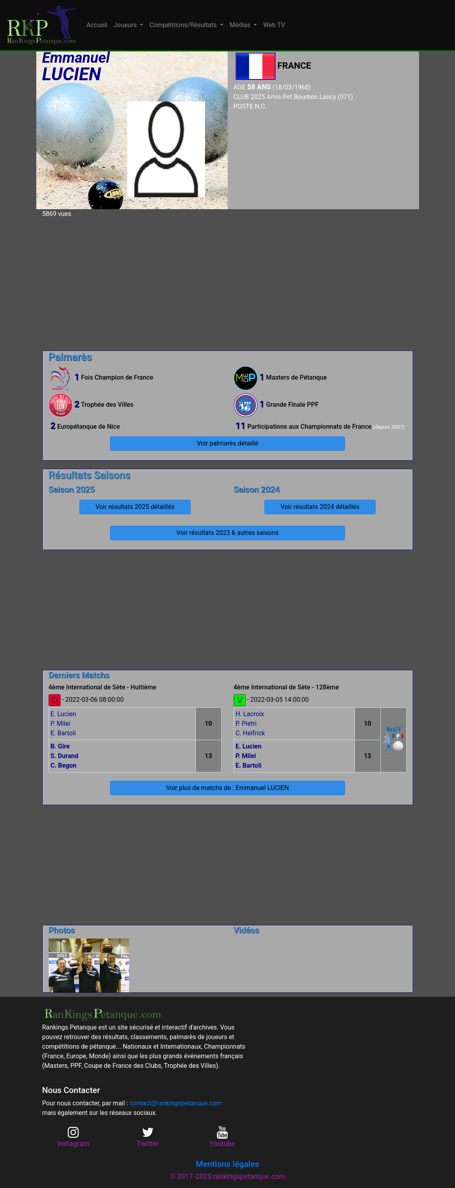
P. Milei (61, 723)
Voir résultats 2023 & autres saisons (227, 533)
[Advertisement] (227, 281)
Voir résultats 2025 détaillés (134, 507)
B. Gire (60, 746)
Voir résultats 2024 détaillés (319, 507)
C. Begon (64, 765)
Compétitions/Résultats (184, 25)
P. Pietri (246, 723)
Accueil (97, 25)
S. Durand (65, 756)
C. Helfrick (250, 733)
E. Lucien (63, 714)
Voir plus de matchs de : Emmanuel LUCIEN (227, 788)
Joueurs (126, 25)
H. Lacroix (250, 714)
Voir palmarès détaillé (227, 443)
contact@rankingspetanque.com (176, 1103)
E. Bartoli (63, 733)
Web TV (274, 25)
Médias (241, 25)
